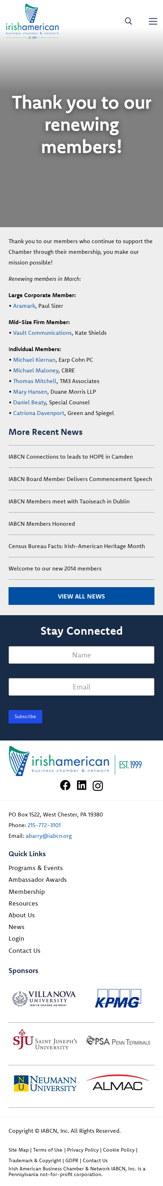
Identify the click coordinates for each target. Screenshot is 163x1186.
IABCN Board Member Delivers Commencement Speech (80, 478)
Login (16, 938)
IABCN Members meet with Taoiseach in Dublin (69, 501)
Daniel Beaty (29, 402)
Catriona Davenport (38, 412)
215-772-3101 (44, 825)
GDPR (71, 1160)
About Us (22, 915)
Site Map (19, 1150)
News (17, 927)
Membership (27, 891)
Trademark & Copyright (35, 1160)
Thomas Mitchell (34, 380)
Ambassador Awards (38, 879)
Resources (23, 903)
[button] (128, 21)
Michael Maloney (35, 370)
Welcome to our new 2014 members (55, 568)
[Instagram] (98, 786)
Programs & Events (36, 868)
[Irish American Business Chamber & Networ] (81, 760)
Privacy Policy (83, 1150)
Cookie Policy (119, 1150)
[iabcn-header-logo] (32, 21)
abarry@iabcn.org (49, 835)
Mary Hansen (30, 391)
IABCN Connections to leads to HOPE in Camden (71, 456)
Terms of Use (48, 1150)
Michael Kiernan (34, 359)
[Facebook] (65, 785)
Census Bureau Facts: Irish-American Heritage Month (77, 546)
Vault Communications (42, 332)
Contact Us (24, 950)
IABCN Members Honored (42, 523)
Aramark (24, 305)
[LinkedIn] (81, 785)
